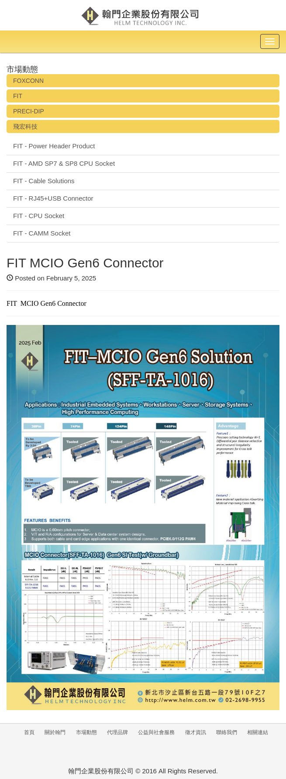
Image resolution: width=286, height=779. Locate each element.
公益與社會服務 (156, 732)
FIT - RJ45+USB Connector (53, 198)
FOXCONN (28, 80)
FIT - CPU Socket (38, 215)
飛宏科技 (25, 126)
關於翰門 (55, 732)
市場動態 (86, 732)
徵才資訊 (195, 732)
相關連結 (257, 732)
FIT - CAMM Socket (41, 233)
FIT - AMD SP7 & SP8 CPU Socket (64, 163)
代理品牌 (117, 732)
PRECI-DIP (28, 111)
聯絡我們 (226, 732)
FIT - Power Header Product (54, 146)
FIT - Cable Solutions (44, 180)
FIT (17, 95)
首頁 (29, 732)
